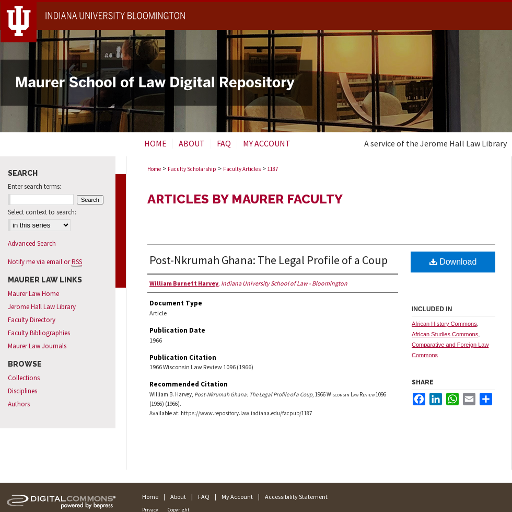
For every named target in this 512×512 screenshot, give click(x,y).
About (178, 496)
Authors (19, 404)
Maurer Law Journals (37, 346)
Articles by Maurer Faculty (245, 199)
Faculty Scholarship (192, 169)
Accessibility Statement (296, 496)
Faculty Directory (31, 319)
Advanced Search (32, 243)
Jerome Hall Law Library (42, 306)
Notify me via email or (45, 261)
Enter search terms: (34, 186)
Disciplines (22, 390)
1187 (272, 169)
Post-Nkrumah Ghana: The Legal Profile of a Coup (268, 260)
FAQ (204, 496)
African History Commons (444, 324)
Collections (24, 377)
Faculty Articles (242, 169)
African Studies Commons (445, 334)
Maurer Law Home (33, 293)
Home (154, 169)
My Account (237, 496)
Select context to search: (42, 212)
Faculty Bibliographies (39, 332)
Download (453, 261)
